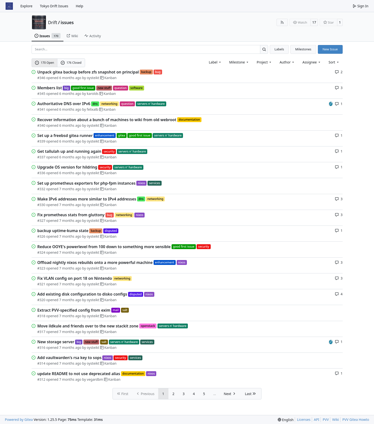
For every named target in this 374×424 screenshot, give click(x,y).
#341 (41, 109)
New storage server (55, 341)
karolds (92, 93)
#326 (41, 236)
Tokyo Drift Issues (54, 6)
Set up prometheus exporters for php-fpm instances (86, 183)
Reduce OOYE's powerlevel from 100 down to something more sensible (104, 246)
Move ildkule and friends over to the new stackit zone (88, 326)
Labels (279, 49)
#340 (41, 125)
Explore (26, 6)
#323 (41, 268)
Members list (49, 87)
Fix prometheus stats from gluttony (71, 214)
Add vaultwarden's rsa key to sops (69, 357)
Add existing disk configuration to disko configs (82, 294)
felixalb (92, 109)
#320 (41, 300)
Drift (52, 22)
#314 (41, 363)
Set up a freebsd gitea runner (65, 135)
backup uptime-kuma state (62, 230)
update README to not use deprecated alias (78, 373)
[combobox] (215, 62)
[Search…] (264, 49)
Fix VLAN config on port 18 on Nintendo (74, 278)
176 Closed (71, 63)
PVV (326, 419)
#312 (41, 379)
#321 (41, 284)
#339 (41, 141)
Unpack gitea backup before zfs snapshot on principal (88, 72)
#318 (41, 316)
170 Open (44, 63)
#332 (41, 189)
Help (79, 6)
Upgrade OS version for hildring (67, 167)
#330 (41, 204)
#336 (41, 173)
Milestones (303, 49)
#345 (41, 93)
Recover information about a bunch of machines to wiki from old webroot (106, 119)
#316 (41, 347)
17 (314, 22)
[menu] (334, 62)
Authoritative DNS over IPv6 (63, 103)
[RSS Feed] (282, 22)
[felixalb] (330, 103)
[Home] (9, 6)
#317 (41, 331)
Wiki (335, 419)
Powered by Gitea (19, 419)
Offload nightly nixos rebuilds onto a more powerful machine (95, 262)
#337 (41, 157)
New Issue (330, 49)
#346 (41, 77)
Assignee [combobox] (311, 62)
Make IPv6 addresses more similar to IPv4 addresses (86, 199)
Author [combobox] (287, 62)
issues (67, 22)
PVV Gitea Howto (355, 419)
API (316, 419)
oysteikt (93, 77)
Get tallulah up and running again (69, 151)
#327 (41, 220)
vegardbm (95, 379)
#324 (41, 252)
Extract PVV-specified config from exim (74, 310)
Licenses (304, 419)
